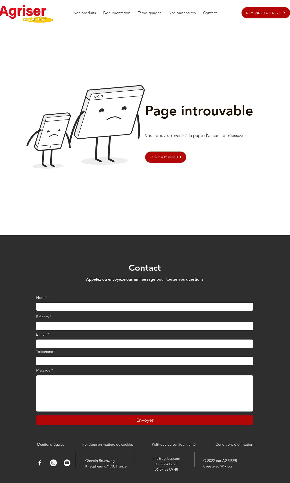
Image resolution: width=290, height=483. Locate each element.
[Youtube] (67, 462)
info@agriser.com (166, 458)
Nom (40, 297)
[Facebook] (39, 462)
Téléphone (44, 351)
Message (43, 370)
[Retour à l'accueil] (165, 157)
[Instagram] (53, 462)
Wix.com (227, 466)
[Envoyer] (144, 420)
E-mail (41, 334)
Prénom (42, 316)
